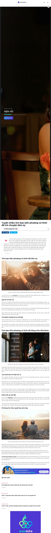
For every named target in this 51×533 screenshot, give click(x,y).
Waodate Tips (5, 483)
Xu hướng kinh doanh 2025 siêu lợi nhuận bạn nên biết (17, 485)
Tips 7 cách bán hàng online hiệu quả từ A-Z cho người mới (19, 495)
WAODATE (4, 487)
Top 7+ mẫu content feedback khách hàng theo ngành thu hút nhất (21, 506)
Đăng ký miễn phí (8, 117)
